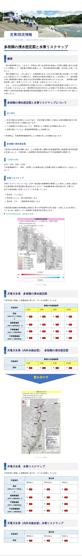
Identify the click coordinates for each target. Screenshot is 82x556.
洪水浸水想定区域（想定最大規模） (20, 214)
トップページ (8, 40)
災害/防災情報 (19, 40)
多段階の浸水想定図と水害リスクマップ (38, 40)
